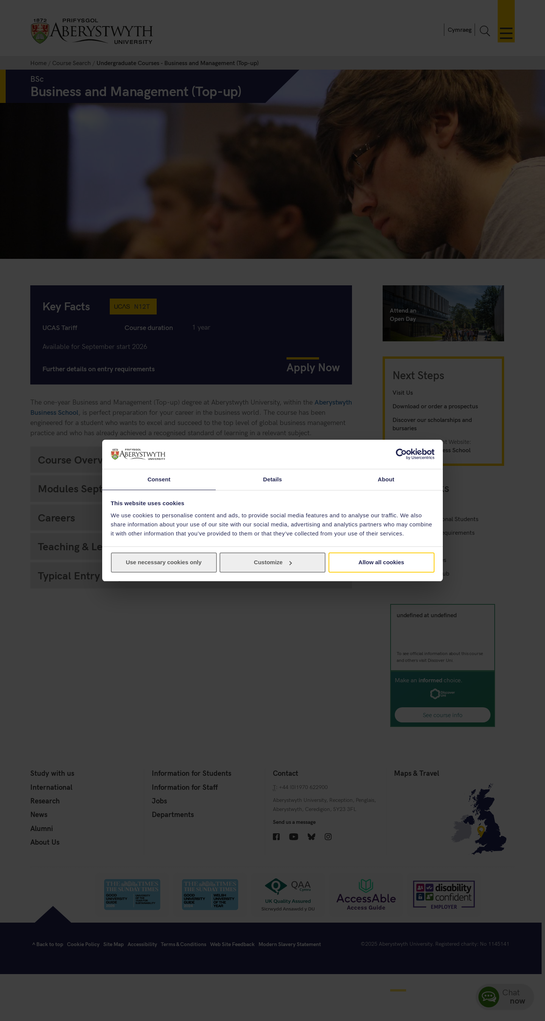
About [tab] (386, 479)
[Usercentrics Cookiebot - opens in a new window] (401, 453)
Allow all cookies (381, 562)
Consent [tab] (159, 479)
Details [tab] (272, 479)
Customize (273, 562)
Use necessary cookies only (163, 562)
